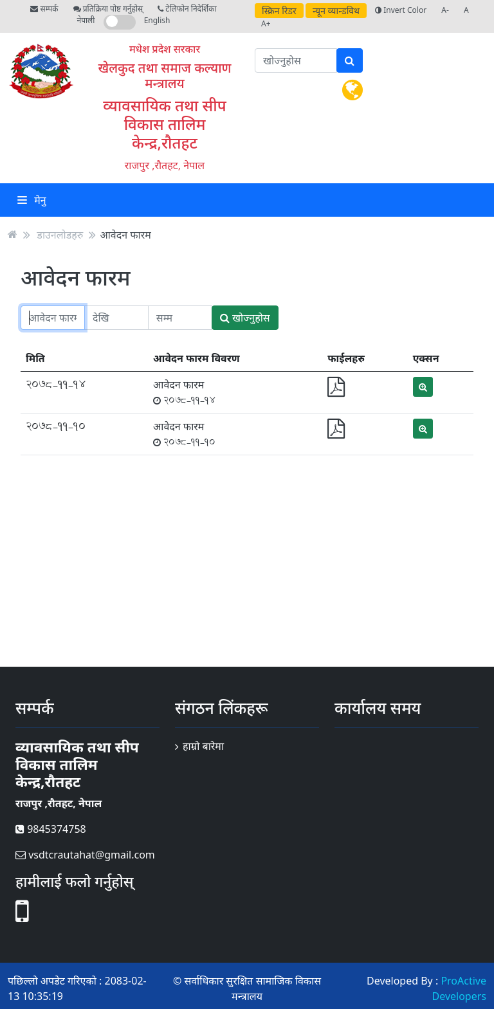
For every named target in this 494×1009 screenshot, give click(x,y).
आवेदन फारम (125, 234)
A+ (266, 23)
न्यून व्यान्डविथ (336, 11)
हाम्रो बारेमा (203, 746)
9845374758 (50, 829)
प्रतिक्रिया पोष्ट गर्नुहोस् (108, 8)
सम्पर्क (44, 8)
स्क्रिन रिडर (279, 11)
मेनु (31, 200)
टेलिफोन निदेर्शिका (187, 8)
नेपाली (86, 20)
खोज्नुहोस (245, 318)
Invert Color (400, 10)
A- (445, 10)
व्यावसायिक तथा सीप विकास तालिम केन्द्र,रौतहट (164, 124)
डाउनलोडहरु (60, 234)
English (157, 20)
